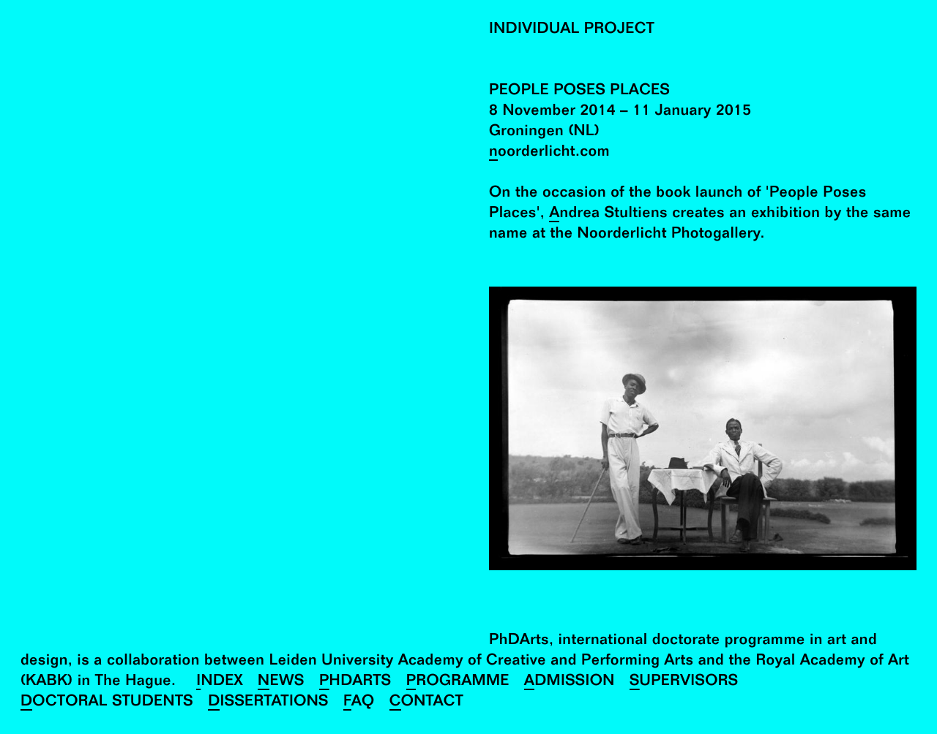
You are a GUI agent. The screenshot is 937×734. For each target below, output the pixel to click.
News (281, 682)
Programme (457, 682)
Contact (426, 703)
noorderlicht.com (549, 153)
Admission (569, 682)
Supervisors (684, 682)
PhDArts (355, 682)
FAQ (359, 703)
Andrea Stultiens (608, 214)
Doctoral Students (106, 703)
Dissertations (268, 703)
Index (219, 682)
